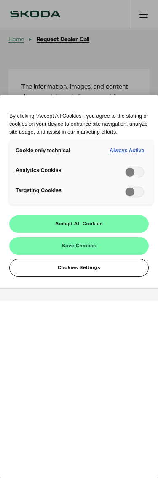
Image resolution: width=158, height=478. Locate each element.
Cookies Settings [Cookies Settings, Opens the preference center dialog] (79, 267)
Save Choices (79, 245)
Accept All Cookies (79, 223)
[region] (79, 286)
